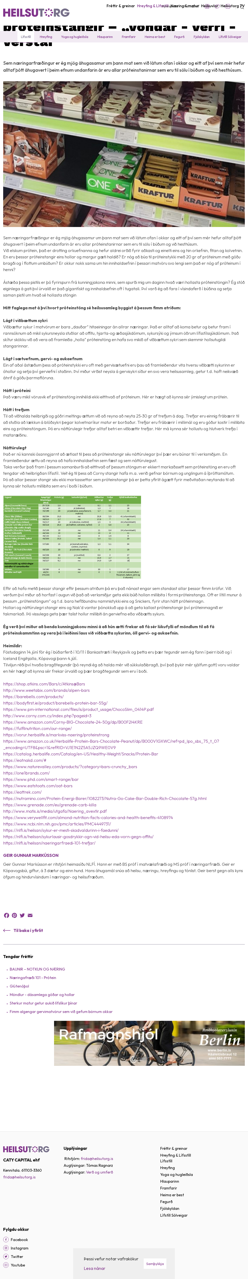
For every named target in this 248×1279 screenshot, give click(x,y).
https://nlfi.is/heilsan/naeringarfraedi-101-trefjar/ (49, 884)
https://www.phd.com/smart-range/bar (41, 821)
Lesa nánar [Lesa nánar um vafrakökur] (94, 1268)
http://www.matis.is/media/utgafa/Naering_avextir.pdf (55, 852)
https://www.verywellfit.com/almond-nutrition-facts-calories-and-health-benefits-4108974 (88, 859)
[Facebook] (6, 1239)
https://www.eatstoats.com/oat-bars (37, 827)
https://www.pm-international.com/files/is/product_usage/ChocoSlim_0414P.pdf (78, 751)
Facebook (207, 6)
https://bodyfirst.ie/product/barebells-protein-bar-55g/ (55, 744)
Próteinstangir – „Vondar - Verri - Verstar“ (103, 52)
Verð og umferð (99, 1172)
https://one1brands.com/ (26, 814)
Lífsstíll (50, 52)
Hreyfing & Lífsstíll (28, 52)
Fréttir (63, 52)
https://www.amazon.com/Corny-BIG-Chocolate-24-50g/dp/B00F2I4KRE (73, 763)
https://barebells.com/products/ (33, 738)
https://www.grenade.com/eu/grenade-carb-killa (49, 846)
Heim (7, 52)
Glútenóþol (19, 1027)
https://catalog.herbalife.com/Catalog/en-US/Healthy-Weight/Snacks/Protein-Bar (80, 795)
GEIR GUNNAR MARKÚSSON (31, 896)
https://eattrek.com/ (22, 833)
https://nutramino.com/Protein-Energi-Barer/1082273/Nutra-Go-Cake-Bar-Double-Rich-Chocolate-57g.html (105, 840)
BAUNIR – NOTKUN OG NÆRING (37, 1010)
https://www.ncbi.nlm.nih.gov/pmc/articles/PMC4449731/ (57, 865)
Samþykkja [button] (155, 1263)
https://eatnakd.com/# (24, 801)
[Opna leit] (240, 6)
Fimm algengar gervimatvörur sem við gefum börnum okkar (61, 1053)
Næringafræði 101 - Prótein (33, 1019)
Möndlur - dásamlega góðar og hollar (42, 1036)
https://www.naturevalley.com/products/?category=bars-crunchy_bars (70, 808)
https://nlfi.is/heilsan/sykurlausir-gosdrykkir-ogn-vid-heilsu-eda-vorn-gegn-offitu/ (78, 878)
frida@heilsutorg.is (19, 1177)
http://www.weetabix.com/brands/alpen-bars (46, 731)
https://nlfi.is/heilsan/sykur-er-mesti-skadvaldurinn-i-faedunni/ (61, 871)
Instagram (227, 6)
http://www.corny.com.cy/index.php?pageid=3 (47, 757)
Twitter (217, 6)
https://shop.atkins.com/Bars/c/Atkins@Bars (44, 725)
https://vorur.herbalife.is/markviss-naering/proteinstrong (56, 776)
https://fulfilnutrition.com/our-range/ (37, 770)
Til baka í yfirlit (28, 972)
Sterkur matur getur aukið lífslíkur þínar (43, 1044)
